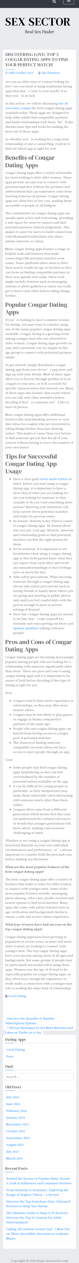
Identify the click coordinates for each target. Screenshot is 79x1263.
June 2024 (13, 1104)
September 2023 (18, 1138)
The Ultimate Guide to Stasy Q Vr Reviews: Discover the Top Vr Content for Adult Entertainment (37, 1217)
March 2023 (14, 1158)
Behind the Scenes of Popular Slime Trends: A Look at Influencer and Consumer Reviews (39, 1180)
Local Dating (17, 996)
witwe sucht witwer (53, 479)
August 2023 (15, 1145)
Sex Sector (38, 21)
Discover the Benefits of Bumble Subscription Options (29, 1020)
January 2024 (15, 1117)
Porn (9, 1056)
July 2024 (12, 1097)
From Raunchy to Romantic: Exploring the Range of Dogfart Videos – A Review (37, 1192)
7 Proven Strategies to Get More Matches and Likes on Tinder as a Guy (39, 1030)
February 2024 (16, 1111)
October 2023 (15, 1131)
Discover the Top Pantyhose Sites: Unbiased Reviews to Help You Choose (38, 1203)
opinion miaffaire (26, 628)
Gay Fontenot (51, 73)
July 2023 (12, 1151)
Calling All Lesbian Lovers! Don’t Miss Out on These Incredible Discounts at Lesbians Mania (38, 1233)
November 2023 (17, 1124)
